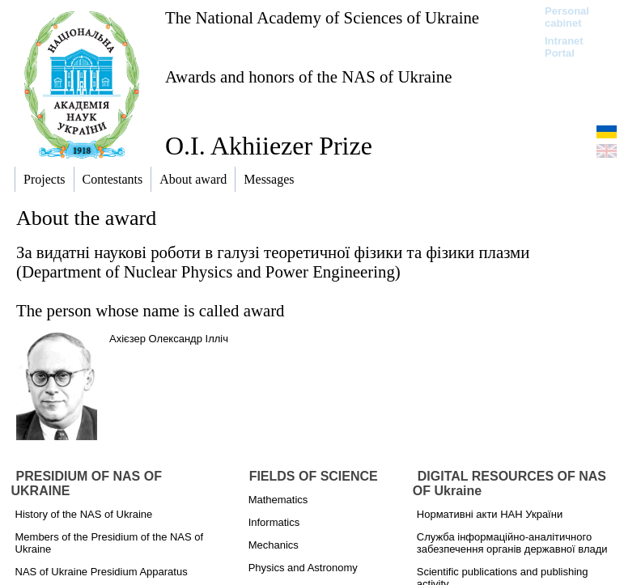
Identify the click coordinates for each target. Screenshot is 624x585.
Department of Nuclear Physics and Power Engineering (208, 271)
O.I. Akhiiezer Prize (268, 145)
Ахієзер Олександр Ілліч (168, 339)
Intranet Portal (564, 47)
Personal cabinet (567, 17)
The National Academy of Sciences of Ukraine (322, 17)
